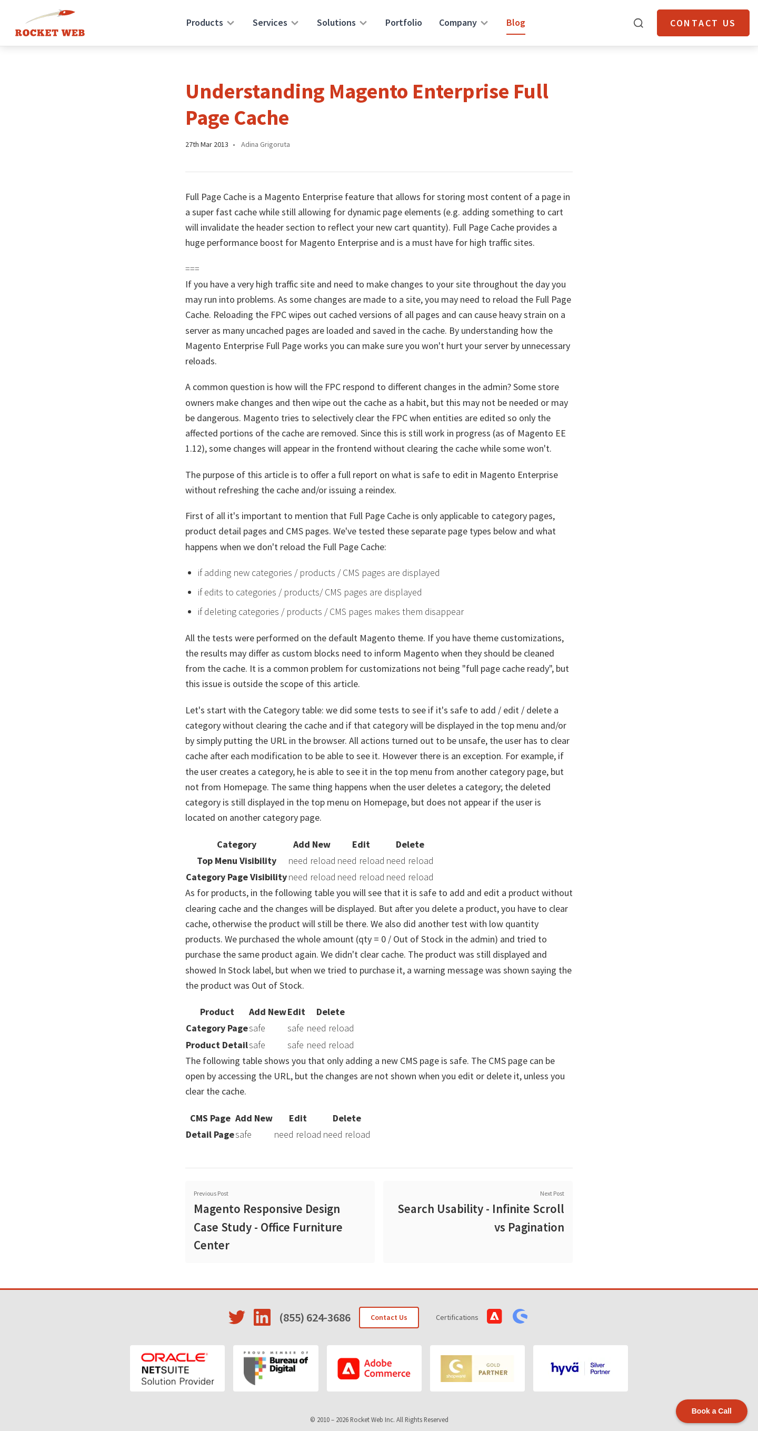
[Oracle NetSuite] (177, 1368)
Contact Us (703, 23)
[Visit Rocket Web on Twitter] (236, 1317)
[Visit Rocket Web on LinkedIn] (262, 1317)
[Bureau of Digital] (276, 1368)
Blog (515, 22)
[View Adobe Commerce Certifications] (494, 1316)
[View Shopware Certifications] (520, 1316)
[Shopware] (477, 1368)
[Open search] (639, 23)
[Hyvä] (580, 1368)
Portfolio (403, 22)
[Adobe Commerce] (374, 1368)
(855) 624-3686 (315, 1317)
